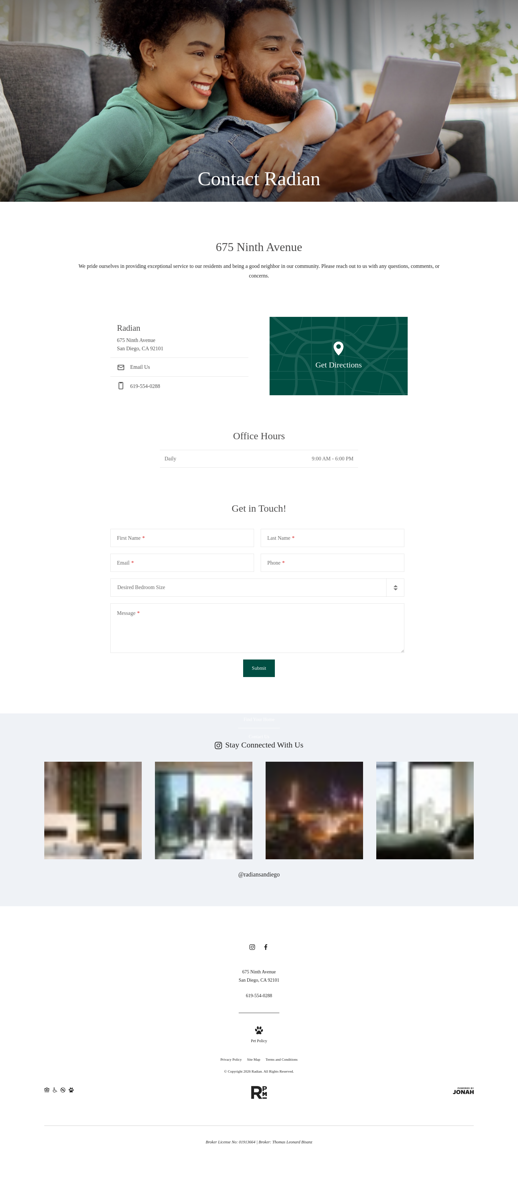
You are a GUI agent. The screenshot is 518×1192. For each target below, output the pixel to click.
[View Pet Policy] (259, 1036)
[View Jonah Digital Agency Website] (463, 1093)
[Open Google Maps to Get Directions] (339, 356)
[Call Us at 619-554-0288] (259, 997)
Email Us (133, 367)
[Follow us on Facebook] (266, 949)
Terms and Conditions (282, 1060)
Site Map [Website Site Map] (253, 1060)
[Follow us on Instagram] (252, 949)
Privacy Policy (230, 1060)
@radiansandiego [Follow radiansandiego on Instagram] (259, 874)
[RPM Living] (259, 1091)
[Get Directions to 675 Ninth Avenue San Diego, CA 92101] (179, 337)
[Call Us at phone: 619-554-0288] (179, 386)
